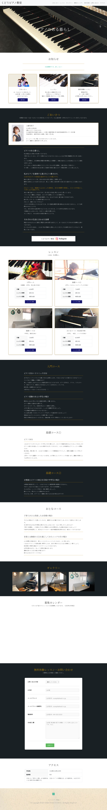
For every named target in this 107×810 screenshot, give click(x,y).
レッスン (62, 3)
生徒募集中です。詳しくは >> (53, 67)
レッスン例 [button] (30, 302)
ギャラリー (69, 3)
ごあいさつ (55, 3)
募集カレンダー (78, 3)
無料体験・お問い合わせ (91, 3)
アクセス (102, 3)
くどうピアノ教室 (11, 2)
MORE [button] (23, 100)
